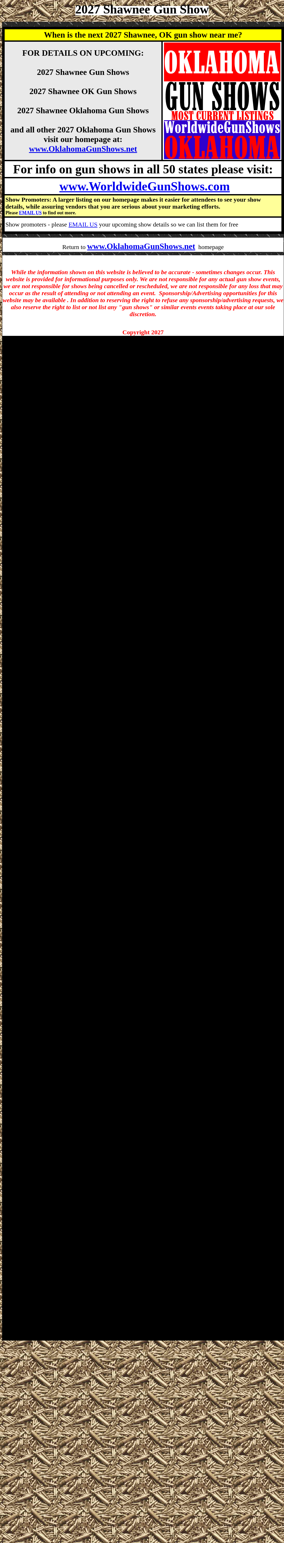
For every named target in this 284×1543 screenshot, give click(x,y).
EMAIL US (30, 212)
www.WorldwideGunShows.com (144, 186)
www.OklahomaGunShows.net (83, 148)
